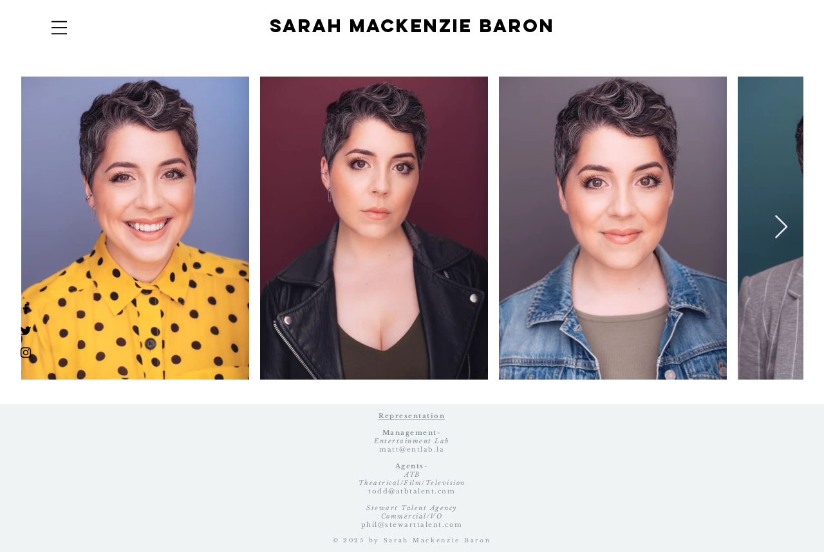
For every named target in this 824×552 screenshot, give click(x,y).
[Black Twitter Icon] (26, 331)
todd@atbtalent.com (411, 491)
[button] (59, 27)
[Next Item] (781, 227)
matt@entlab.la (411, 449)
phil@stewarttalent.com (412, 524)
